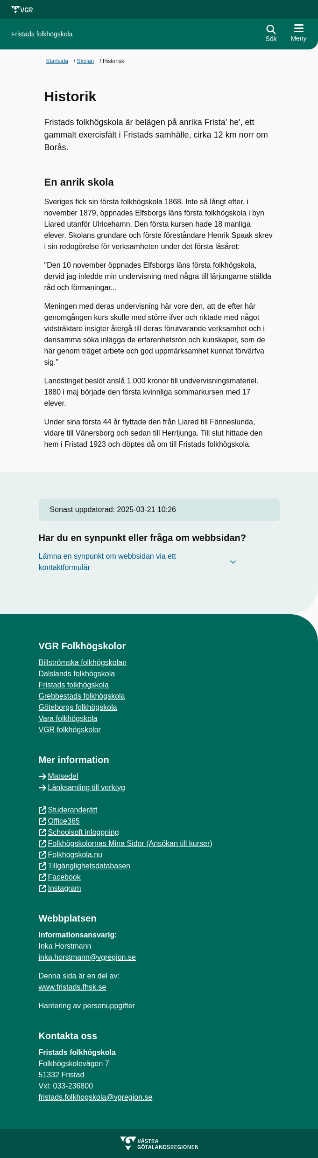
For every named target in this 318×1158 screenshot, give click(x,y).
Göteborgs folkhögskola (78, 707)
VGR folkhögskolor (70, 730)
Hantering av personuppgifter (87, 1006)
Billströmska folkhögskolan (83, 662)
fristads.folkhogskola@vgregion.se (96, 1097)
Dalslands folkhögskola (77, 674)
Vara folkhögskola (68, 718)
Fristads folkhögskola (74, 685)
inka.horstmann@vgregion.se (87, 957)
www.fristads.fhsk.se (72, 987)
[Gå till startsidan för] (42, 34)
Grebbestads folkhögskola (82, 696)
